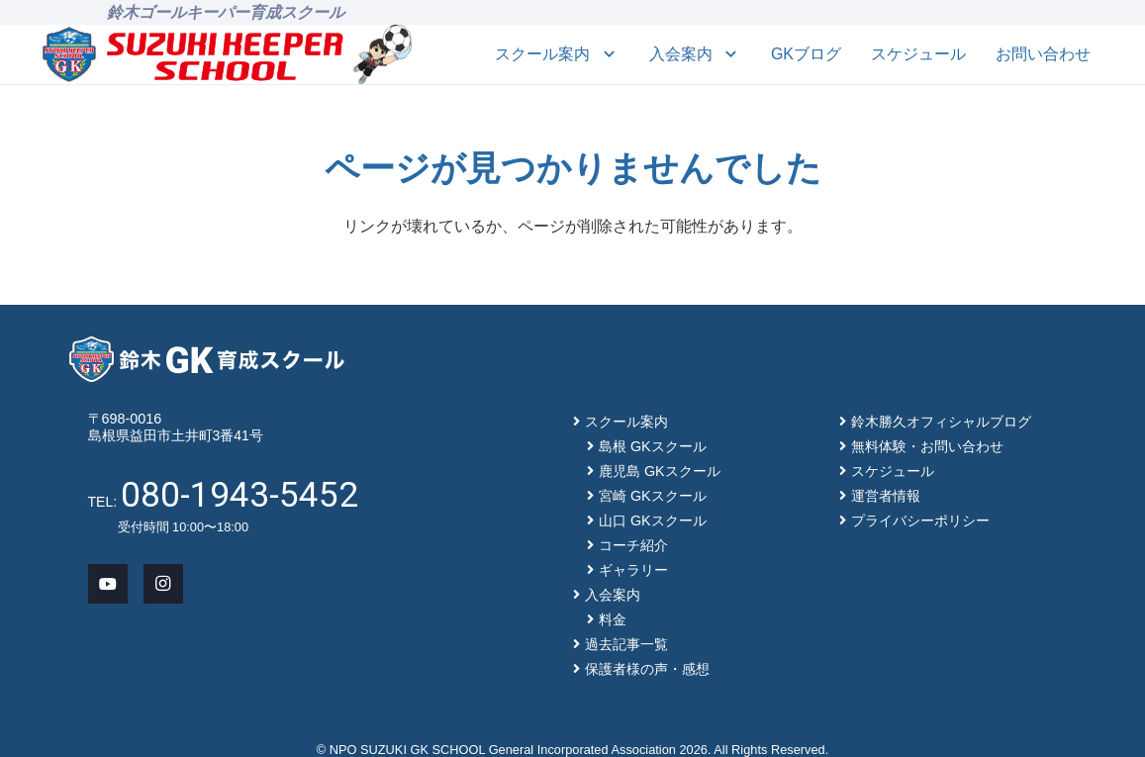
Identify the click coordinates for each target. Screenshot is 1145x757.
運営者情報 (885, 496)
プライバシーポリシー (920, 520)
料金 (612, 619)
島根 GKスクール (653, 446)
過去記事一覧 (626, 644)
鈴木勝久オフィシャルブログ (941, 421)
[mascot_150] (382, 54)
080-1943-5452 (239, 495)
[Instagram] (163, 584)
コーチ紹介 (633, 545)
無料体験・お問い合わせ (927, 446)
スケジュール (892, 471)
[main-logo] (192, 54)
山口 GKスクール (653, 520)
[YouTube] (108, 584)
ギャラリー (633, 570)
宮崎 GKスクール (653, 496)
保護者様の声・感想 (647, 669)
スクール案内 (626, 421)
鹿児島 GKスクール (659, 471)
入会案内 (612, 595)
